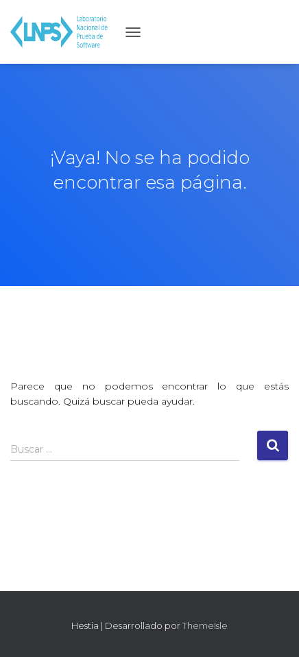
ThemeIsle (205, 625)
